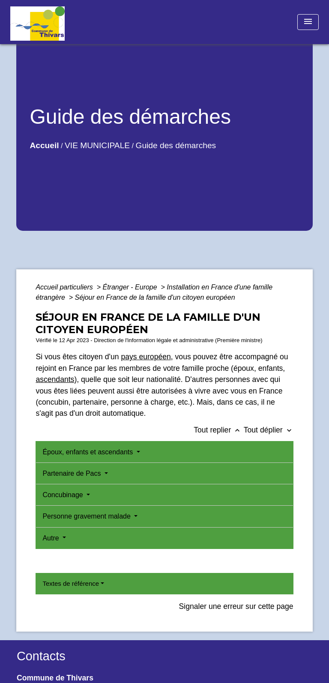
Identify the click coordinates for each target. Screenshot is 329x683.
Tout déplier (268, 430)
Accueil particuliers (65, 287)
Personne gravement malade (87, 516)
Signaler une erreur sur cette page (236, 606)
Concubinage (63, 494)
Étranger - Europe (130, 287)
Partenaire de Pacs (72, 473)
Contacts (41, 656)
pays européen (145, 356)
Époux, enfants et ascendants (88, 452)
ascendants (55, 379)
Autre (51, 538)
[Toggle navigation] (308, 22)
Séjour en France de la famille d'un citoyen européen (155, 297)
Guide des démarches (175, 145)
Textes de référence (70, 583)
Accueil (44, 145)
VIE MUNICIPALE (97, 145)
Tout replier (219, 430)
